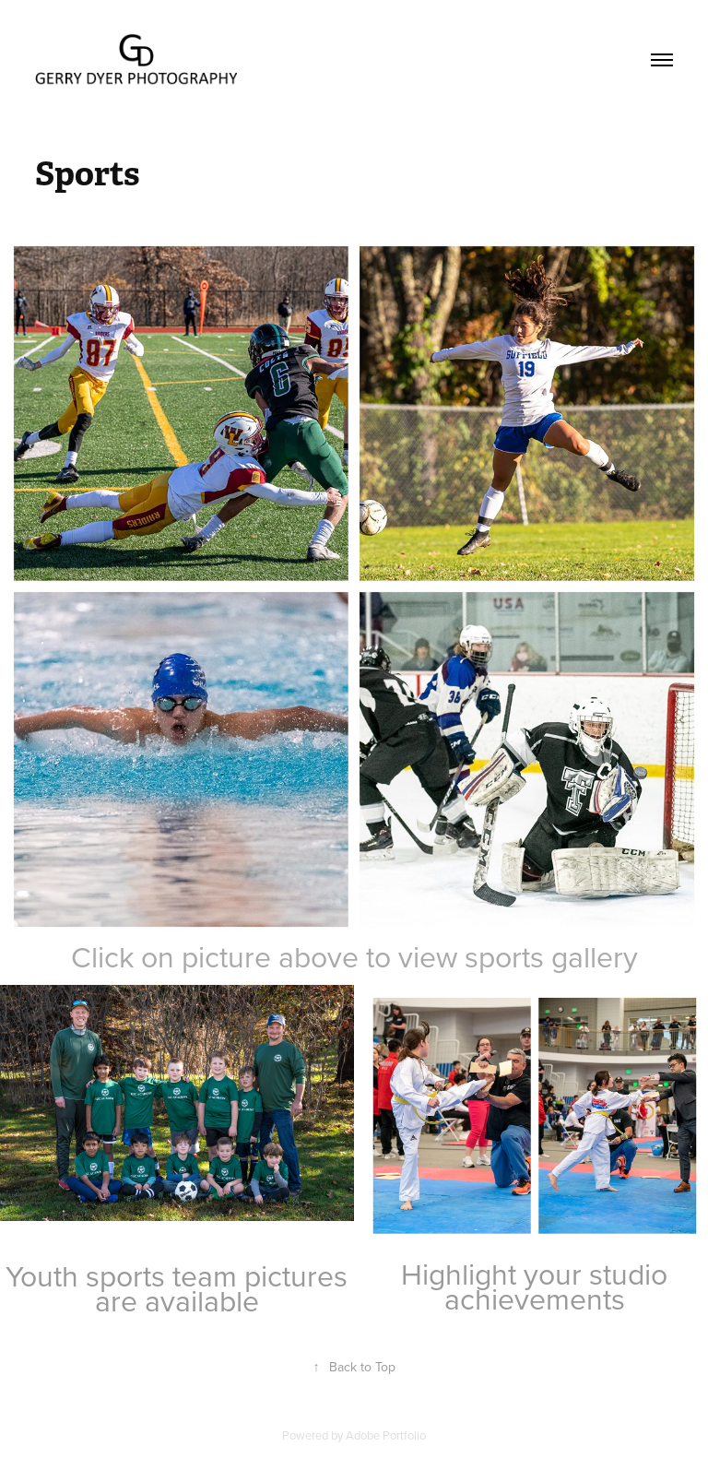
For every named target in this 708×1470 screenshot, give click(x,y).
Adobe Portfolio (386, 1435)
